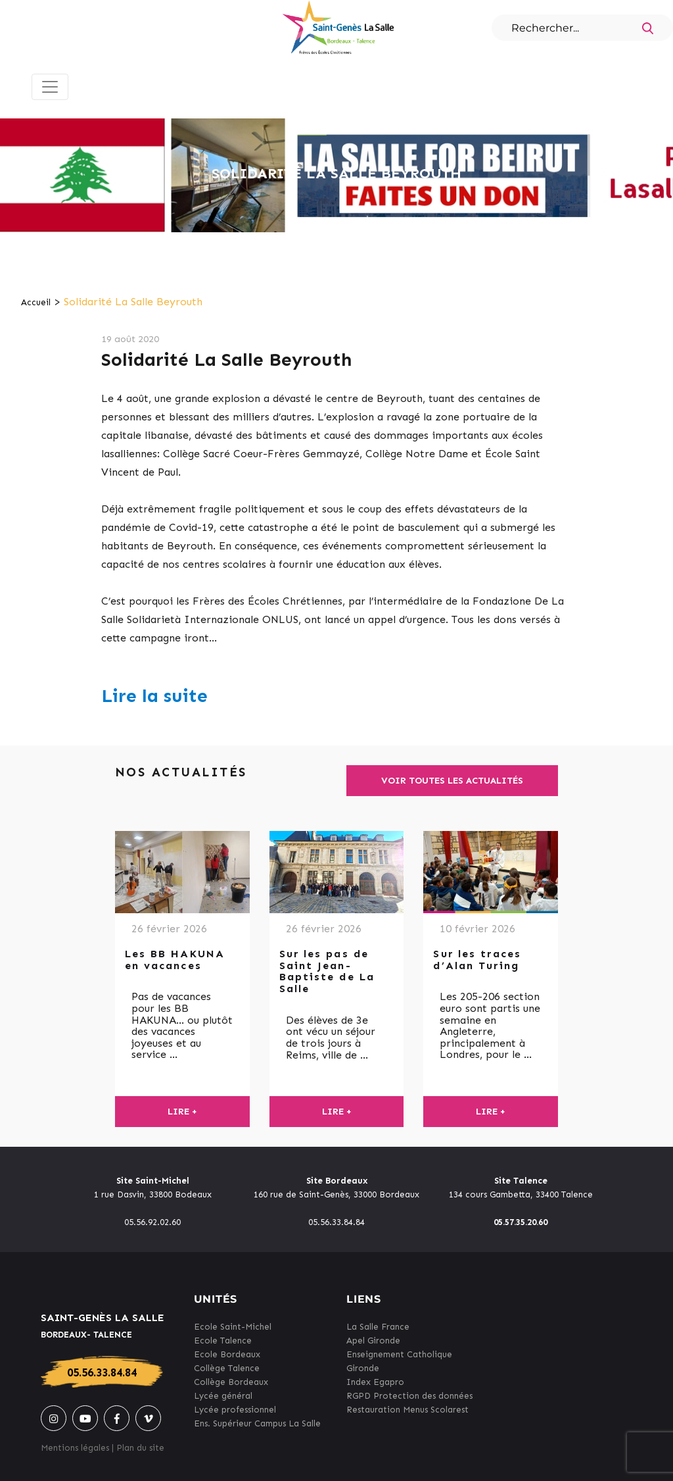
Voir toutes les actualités (452, 780)
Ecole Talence (223, 1340)
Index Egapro (375, 1382)
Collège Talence (227, 1368)
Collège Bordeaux (231, 1382)
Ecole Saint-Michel (232, 1327)
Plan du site (140, 1448)
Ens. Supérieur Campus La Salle (257, 1423)
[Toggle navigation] (50, 87)
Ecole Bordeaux (227, 1354)
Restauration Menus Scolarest (407, 1410)
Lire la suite (154, 696)
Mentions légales (75, 1448)
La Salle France (377, 1327)
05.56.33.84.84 (102, 1372)
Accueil (36, 302)
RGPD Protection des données (409, 1396)
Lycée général (223, 1396)
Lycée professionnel (235, 1410)
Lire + (182, 1111)
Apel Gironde (373, 1340)
